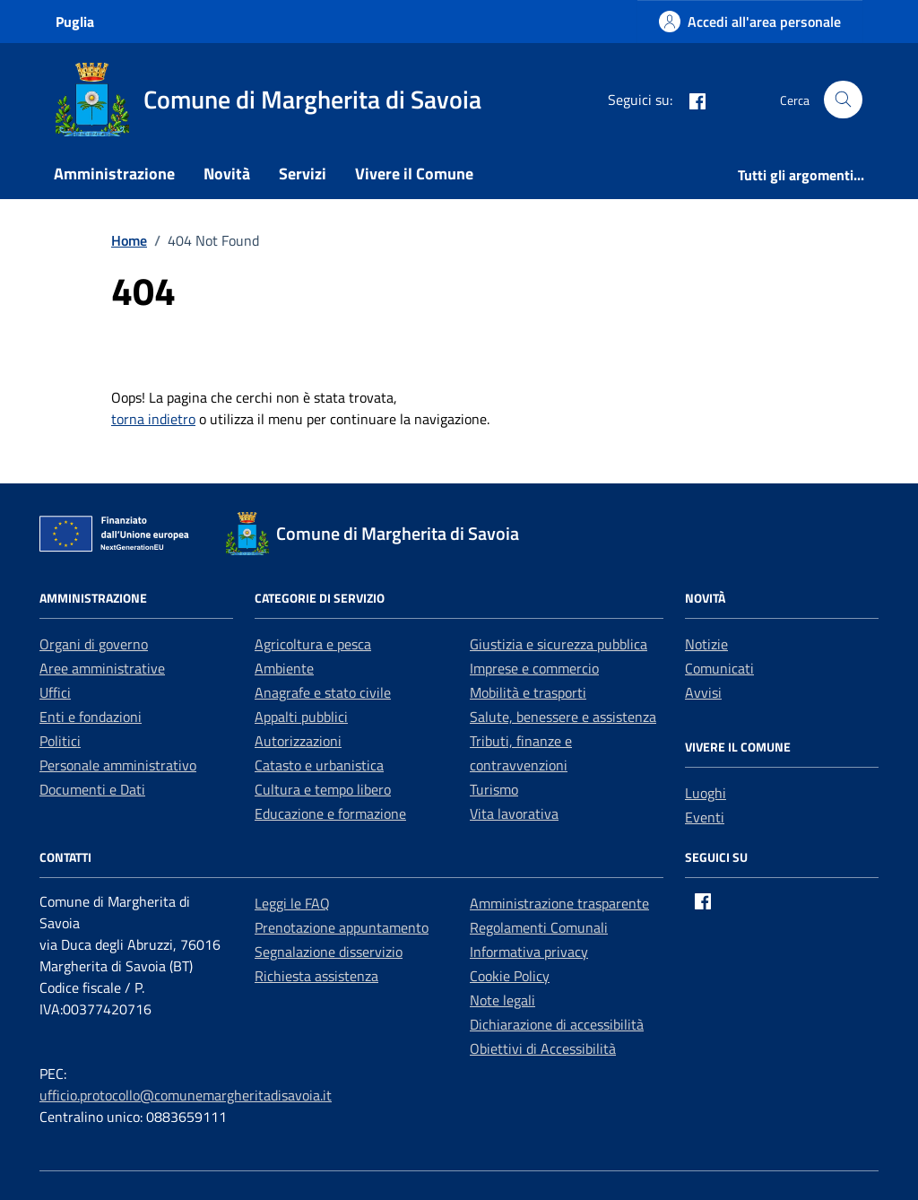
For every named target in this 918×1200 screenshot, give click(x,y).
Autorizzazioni (298, 741)
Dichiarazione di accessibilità (557, 1024)
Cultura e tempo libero (323, 789)
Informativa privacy (529, 951)
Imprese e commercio (534, 668)
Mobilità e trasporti (528, 692)
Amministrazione (114, 173)
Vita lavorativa (514, 813)
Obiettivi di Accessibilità (543, 1048)
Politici (60, 741)
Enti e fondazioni (90, 716)
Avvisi (703, 692)
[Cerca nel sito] (843, 100)
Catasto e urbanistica (319, 765)
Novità (227, 173)
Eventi (704, 817)
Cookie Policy (510, 976)
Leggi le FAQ (292, 903)
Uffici (55, 692)
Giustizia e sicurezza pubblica (558, 644)
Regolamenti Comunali (539, 927)
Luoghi (705, 793)
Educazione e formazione (330, 813)
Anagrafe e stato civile (323, 692)
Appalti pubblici (301, 716)
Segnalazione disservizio (329, 951)
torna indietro (153, 419)
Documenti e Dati (92, 789)
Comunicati (719, 668)
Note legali (502, 1000)
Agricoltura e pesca (313, 644)
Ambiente (284, 668)
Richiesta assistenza (316, 976)
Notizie (706, 644)
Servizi (302, 173)
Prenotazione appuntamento (342, 927)
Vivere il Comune (414, 173)
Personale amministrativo (117, 765)
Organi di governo (93, 644)
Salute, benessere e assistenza (563, 716)
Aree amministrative (102, 668)
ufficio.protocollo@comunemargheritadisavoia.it (185, 1095)
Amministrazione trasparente (559, 903)
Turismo (494, 789)
